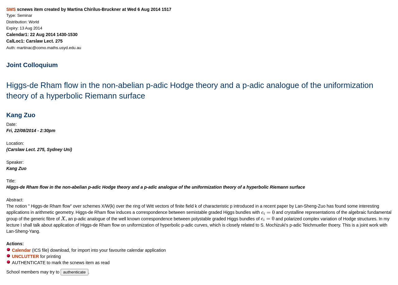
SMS (11, 9)
